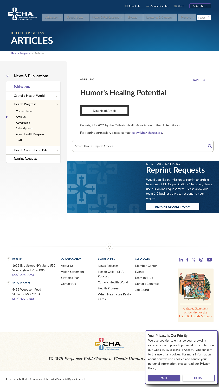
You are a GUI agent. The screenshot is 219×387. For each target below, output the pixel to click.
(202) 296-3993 (23, 275)
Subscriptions (24, 128)
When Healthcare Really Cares (114, 296)
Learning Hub (144, 278)
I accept (164, 378)
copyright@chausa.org (147, 132)
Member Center (146, 266)
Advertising (23, 122)
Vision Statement (72, 272)
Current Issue (24, 111)
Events (139, 272)
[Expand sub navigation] (56, 96)
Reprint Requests (25, 158)
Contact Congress (147, 284)
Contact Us (68, 284)
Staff (19, 140)
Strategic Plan (70, 278)
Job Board (142, 290)
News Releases (108, 266)
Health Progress (20, 53)
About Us (67, 266)
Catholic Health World (29, 95)
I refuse (198, 378)
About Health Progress (30, 134)
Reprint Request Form (172, 206)
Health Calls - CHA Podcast (110, 274)
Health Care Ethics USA (30, 150)
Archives (21, 116)
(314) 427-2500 (23, 299)
